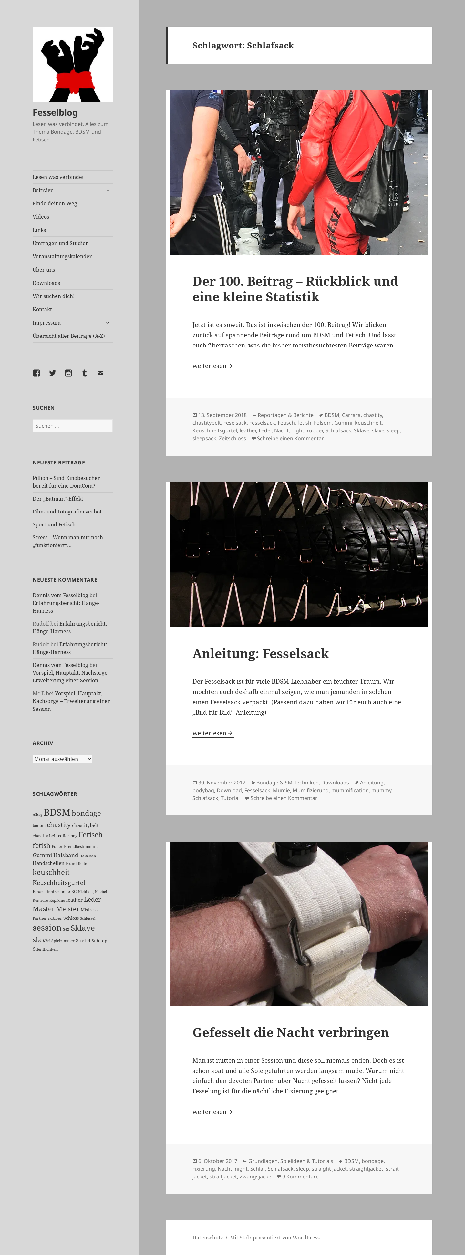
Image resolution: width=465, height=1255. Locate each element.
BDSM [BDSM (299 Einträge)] (57, 812)
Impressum (47, 322)
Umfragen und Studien (61, 243)
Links (39, 229)
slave (378, 430)
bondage (373, 1161)
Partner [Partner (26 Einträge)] (40, 918)
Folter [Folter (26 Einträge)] (57, 846)
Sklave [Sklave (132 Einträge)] (83, 928)
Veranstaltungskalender (62, 256)
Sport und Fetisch (54, 524)
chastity (372, 415)
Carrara (351, 415)
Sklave (361, 430)
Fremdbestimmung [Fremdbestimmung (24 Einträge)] (81, 846)
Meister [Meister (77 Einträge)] (67, 909)
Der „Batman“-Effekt (58, 498)
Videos (41, 216)
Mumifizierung (311, 790)
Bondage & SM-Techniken (287, 782)
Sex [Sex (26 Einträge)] (66, 929)
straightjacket (366, 1168)
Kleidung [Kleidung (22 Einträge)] (86, 891)
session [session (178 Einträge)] (47, 927)
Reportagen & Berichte (286, 415)
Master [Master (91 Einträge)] (44, 908)
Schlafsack (338, 430)
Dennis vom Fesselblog (60, 595)
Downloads (46, 282)
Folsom (323, 422)
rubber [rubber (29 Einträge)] (55, 918)
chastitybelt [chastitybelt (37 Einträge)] (85, 825)
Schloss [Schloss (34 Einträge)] (71, 918)
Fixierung (203, 1168)
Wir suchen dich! (54, 296)
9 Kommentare (300, 1176)
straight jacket (329, 1168)
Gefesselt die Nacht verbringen (290, 1032)
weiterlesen (213, 365)
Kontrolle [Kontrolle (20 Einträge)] (40, 900)
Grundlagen (263, 1161)
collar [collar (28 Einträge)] (63, 836)
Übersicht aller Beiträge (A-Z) (69, 335)
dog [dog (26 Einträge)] (74, 836)
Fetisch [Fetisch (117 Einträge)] (90, 835)
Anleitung (372, 782)
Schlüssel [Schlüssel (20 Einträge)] (87, 918)
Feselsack (235, 422)
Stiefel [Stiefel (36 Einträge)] (83, 940)
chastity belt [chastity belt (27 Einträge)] (45, 836)
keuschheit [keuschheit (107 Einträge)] (51, 872)
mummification (350, 790)
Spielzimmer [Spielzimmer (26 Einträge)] (63, 941)
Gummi (343, 422)
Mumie (281, 790)
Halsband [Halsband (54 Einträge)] (65, 855)
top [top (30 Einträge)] (103, 941)
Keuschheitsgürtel (214, 430)
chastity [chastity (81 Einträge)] (59, 824)
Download (229, 790)
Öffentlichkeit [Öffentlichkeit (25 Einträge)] (45, 949)
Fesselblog (55, 112)
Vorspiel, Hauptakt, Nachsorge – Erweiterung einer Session (71, 701)
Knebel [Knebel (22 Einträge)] (101, 891)
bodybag (203, 790)
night (297, 430)
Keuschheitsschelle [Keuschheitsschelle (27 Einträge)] (51, 891)
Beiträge (43, 190)
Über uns (44, 269)
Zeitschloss (232, 438)
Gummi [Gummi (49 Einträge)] (42, 855)
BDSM (332, 415)
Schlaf (257, 1168)
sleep (393, 430)
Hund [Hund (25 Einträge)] (71, 863)
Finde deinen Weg (55, 203)
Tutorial (230, 798)
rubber (315, 430)
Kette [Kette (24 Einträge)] (82, 863)
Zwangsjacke (255, 1176)
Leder (265, 430)
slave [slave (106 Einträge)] (41, 939)
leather (248, 430)
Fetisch (286, 422)
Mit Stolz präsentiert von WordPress (275, 1237)
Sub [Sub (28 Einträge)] (95, 941)
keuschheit (368, 422)
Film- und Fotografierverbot (67, 511)
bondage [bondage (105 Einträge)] (86, 813)
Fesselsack (262, 422)
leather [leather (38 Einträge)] (74, 900)
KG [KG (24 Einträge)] (74, 891)
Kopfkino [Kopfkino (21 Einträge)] (57, 900)
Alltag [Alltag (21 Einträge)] (37, 814)
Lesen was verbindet (58, 177)
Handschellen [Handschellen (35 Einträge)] (49, 863)
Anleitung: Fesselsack (260, 653)
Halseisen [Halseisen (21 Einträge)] (87, 855)
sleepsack (204, 438)
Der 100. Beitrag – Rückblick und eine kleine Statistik (295, 288)
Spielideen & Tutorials (306, 1161)
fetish (304, 422)
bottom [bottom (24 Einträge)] (39, 825)
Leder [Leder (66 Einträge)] (92, 899)
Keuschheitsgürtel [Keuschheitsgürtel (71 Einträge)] (59, 882)
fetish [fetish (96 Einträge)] (41, 845)
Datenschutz (207, 1237)
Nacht (281, 430)
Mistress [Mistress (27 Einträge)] (89, 910)
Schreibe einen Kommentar (290, 438)
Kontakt (42, 309)
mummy (381, 790)
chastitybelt (206, 422)
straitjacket (223, 1176)
